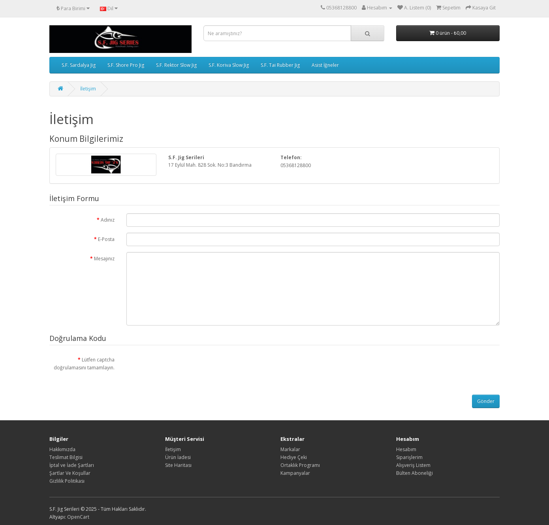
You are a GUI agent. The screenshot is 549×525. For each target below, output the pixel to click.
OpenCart (78, 517)
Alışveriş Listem (413, 465)
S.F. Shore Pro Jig (125, 65)
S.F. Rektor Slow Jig (176, 65)
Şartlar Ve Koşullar (69, 473)
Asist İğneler (325, 65)
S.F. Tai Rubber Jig (280, 65)
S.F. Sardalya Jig (79, 65)
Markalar (290, 449)
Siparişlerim (409, 457)
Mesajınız (104, 258)
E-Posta (106, 239)
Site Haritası (178, 465)
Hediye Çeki (293, 457)
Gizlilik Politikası (67, 481)
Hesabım (406, 449)
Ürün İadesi (178, 457)
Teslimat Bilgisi (66, 457)
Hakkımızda (62, 449)
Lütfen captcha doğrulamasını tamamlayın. (84, 363)
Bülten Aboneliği (414, 473)
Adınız (108, 219)
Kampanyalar (295, 473)
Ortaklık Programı (300, 465)
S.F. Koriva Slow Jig (229, 65)
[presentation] (186, 368)
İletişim (88, 88)
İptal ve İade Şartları (71, 465)
